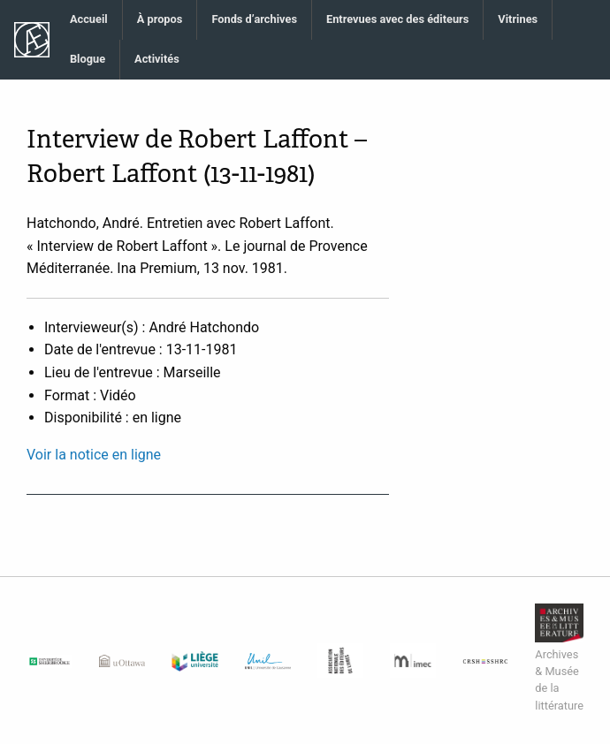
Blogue (87, 58)
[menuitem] (89, 20)
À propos (160, 19)
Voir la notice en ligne (94, 454)
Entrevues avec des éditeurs (397, 19)
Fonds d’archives (254, 19)
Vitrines (518, 19)
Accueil (89, 19)
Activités (156, 58)
